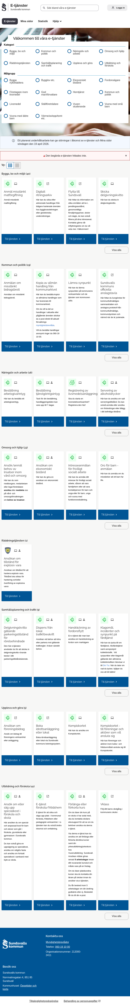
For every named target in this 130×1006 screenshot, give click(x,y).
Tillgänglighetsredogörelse (43, 1001)
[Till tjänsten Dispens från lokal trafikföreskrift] (49, 630)
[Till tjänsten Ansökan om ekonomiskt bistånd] (49, 467)
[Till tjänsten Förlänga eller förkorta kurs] (81, 804)
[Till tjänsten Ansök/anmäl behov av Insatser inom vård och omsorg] (16, 469)
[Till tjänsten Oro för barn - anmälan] (113, 465)
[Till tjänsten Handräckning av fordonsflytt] (81, 628)
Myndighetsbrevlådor (57, 942)
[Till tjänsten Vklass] (106, 803)
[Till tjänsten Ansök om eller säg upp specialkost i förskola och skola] (16, 810)
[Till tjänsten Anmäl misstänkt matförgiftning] (16, 192)
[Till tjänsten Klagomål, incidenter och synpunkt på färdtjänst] (113, 631)
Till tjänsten (11, 238)
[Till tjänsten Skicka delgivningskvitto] (113, 192)
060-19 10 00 (62, 947)
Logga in (117, 7)
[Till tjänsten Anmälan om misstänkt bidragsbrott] (16, 285)
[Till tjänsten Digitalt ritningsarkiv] (49, 192)
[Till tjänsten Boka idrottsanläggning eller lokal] (49, 728)
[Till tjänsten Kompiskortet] (78, 725)
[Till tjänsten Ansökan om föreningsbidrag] (16, 726)
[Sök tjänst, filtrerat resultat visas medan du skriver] (70, 8)
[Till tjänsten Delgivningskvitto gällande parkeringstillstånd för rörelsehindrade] (17, 633)
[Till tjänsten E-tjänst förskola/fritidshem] (50, 804)
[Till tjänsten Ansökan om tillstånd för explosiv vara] (16, 560)
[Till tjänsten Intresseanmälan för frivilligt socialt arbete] (81, 467)
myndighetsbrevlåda (45, 325)
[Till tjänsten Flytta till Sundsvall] (81, 192)
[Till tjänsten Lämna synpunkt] (80, 282)
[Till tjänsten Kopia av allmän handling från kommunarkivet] (49, 285)
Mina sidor (27, 21)
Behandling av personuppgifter (81, 1001)
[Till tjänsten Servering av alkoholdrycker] (113, 391)
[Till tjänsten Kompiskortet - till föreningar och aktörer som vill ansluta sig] (113, 730)
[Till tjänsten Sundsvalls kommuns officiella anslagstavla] (113, 287)
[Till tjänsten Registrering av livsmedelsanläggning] (84, 391)
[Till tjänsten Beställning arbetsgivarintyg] (16, 391)
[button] (44, 8)
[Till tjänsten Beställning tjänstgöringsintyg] (49, 391)
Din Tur (106, 665)
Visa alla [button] (116, 250)
